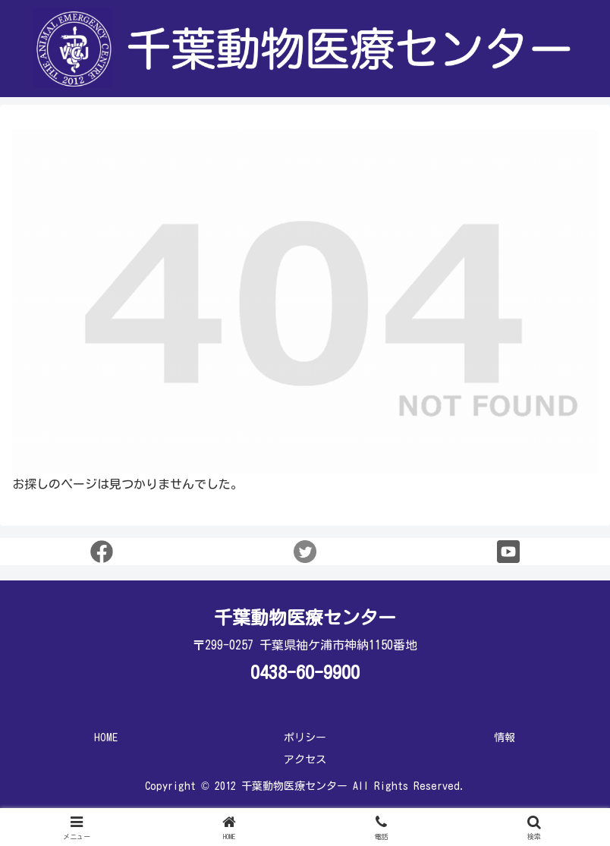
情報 (504, 737)
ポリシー (305, 737)
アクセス (305, 759)
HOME (106, 737)
